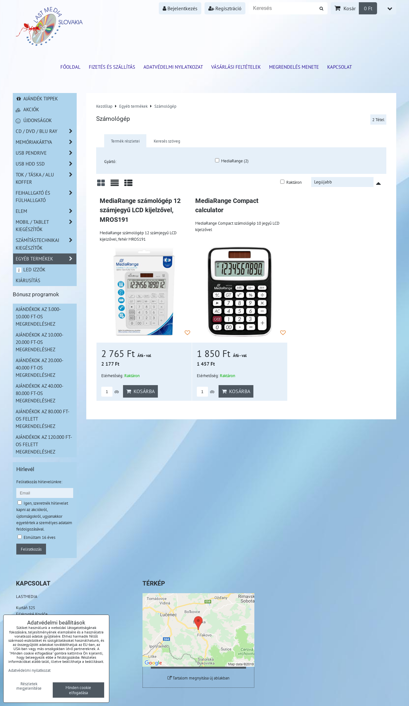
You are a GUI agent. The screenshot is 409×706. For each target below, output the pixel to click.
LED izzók (30, 269)
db (110, 391)
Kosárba (140, 391)
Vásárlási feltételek (236, 67)
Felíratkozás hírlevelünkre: (39, 482)
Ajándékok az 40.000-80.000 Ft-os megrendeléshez (39, 393)
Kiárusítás (28, 280)
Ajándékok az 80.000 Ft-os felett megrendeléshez (42, 418)
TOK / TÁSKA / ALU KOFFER (46, 178)
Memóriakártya (46, 142)
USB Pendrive (46, 153)
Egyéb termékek (46, 258)
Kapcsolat (339, 67)
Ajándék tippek (37, 98)
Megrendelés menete (294, 67)
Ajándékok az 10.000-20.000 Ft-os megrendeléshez (39, 342)
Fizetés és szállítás (112, 67)
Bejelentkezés (180, 8)
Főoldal (70, 67)
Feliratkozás (31, 549)
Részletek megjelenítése (29, 686)
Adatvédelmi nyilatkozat (173, 67)
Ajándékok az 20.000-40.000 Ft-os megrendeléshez (39, 367)
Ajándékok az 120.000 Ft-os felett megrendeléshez (44, 444)
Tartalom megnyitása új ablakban (198, 678)
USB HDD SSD (46, 164)
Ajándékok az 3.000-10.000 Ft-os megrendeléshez (38, 316)
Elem (46, 211)
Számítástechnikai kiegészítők (46, 244)
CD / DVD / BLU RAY (46, 131)
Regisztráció (225, 8)
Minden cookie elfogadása (78, 690)
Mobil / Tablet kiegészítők (46, 226)
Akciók (27, 109)
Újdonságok (34, 120)
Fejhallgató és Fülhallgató (46, 197)
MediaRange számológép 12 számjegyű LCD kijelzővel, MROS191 (140, 210)
